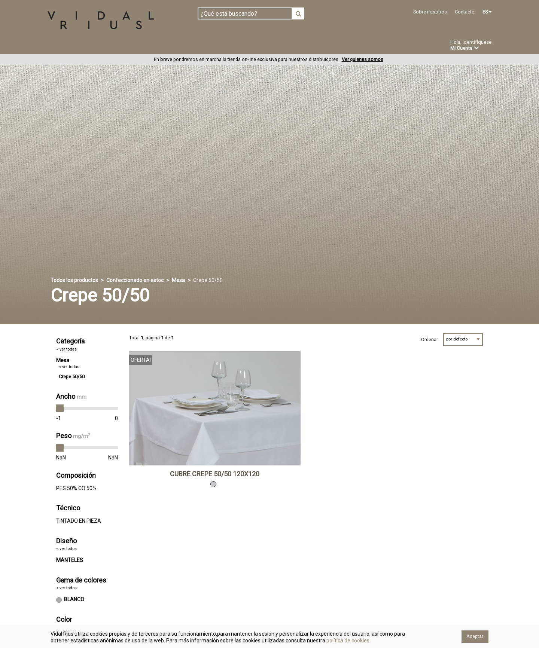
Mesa (178, 280)
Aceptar (474, 636)
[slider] (60, 408)
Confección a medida (219, 45)
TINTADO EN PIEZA (78, 521)
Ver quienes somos (362, 59)
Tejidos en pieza (72, 45)
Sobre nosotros (430, 12)
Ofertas (316, 46)
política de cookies (347, 641)
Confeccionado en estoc (143, 45)
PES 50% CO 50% (76, 488)
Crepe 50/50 (72, 376)
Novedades (277, 46)
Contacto (465, 12)
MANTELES (69, 560)
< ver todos (66, 549)
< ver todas (66, 349)
